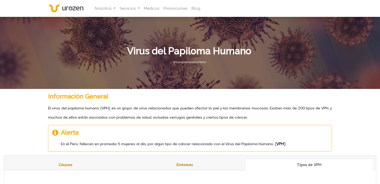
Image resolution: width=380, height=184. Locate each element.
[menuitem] (154, 9)
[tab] (65, 164)
